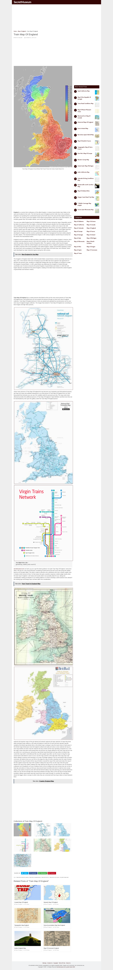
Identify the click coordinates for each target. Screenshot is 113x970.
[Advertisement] (56, 18)
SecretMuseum (22, 2)
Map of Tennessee (92, 250)
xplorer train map (64, 877)
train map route (45, 877)
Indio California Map (83, 172)
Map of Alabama (79, 221)
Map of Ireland (91, 235)
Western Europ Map (83, 159)
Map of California (79, 225)
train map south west (54, 877)
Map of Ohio (77, 246)
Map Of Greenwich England (51, 948)
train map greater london (22, 877)
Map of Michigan (91, 238)
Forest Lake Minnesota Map (85, 209)
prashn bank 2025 (70, 967)
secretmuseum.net (19, 569)
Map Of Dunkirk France (84, 141)
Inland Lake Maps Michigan (85, 166)
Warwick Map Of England (51, 902)
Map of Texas (78, 253)
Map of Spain (78, 250)
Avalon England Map (20, 948)
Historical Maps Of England (85, 122)
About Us (68, 963)
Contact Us (49, 963)
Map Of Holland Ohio (84, 191)
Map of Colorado (79, 228)
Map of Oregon (91, 246)
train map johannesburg (35, 877)
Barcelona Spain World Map (86, 135)
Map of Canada (91, 225)
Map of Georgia (78, 235)
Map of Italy (77, 238)
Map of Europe (78, 231)
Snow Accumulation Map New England (54, 925)
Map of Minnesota (79, 241)
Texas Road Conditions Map (85, 103)
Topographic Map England (21, 925)
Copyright (55, 963)
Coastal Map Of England (21, 902)
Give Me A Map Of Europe (85, 153)
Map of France (91, 231)
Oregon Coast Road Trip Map (86, 197)
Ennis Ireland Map (83, 128)
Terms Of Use (62, 963)
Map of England (18, 37)
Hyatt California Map (84, 91)
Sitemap (44, 963)
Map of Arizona (91, 221)
